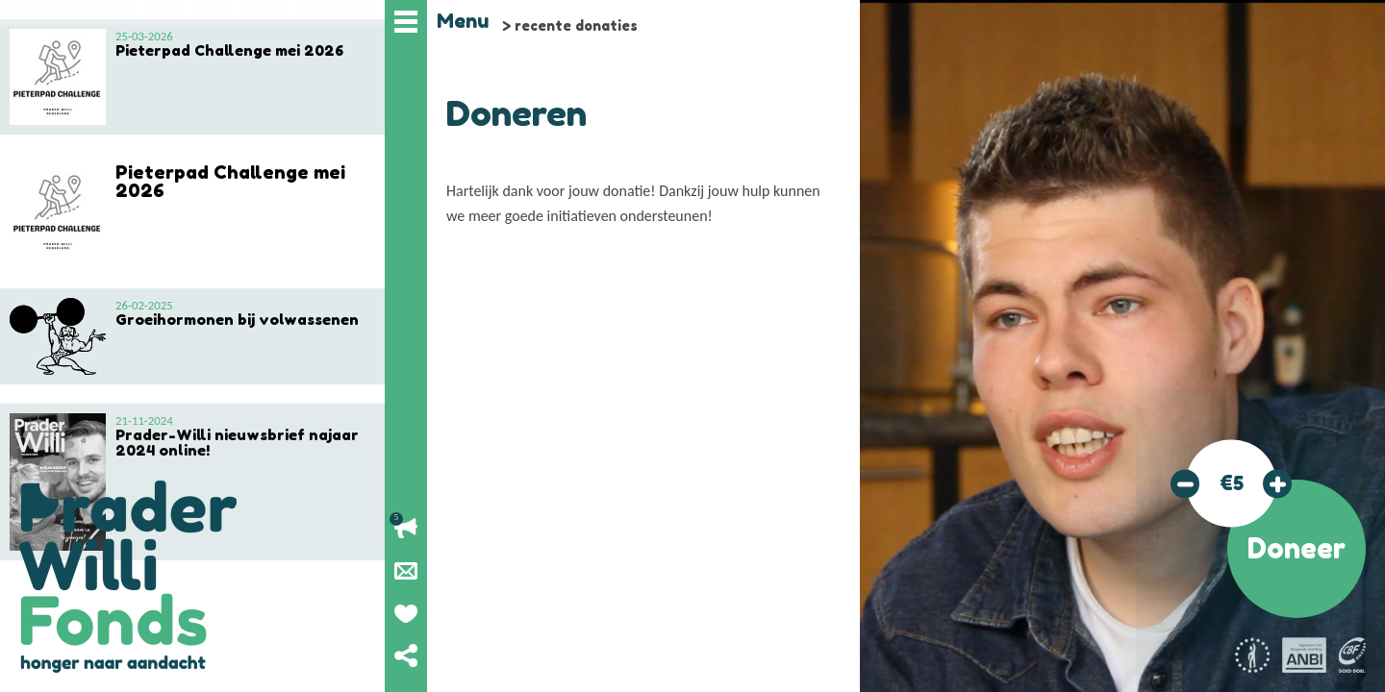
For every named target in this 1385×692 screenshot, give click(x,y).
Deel (406, 655)
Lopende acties (406, 528)
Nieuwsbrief (406, 571)
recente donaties (576, 25)
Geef (406, 613)
